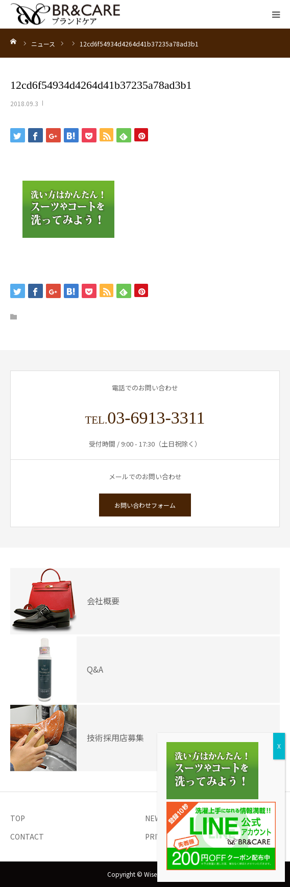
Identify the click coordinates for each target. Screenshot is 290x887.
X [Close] (279, 746)
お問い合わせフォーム (145, 505)
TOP (17, 818)
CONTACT (27, 836)
